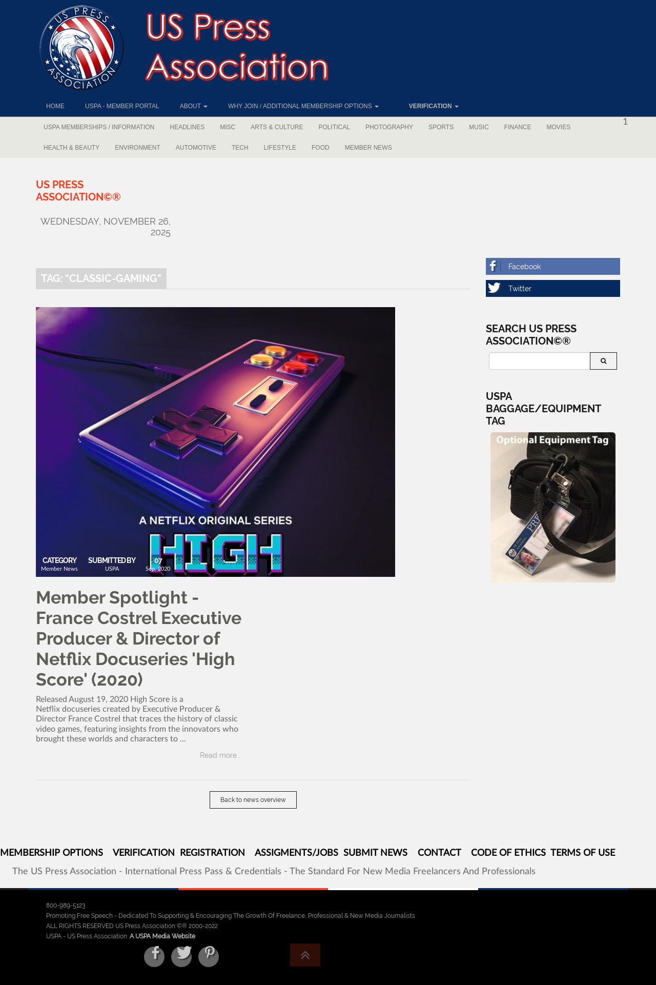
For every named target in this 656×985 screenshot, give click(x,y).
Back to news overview (253, 799)
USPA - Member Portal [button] (122, 106)
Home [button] (55, 106)
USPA (112, 569)
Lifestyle (280, 147)
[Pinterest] (208, 957)
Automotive (196, 147)
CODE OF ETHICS (508, 853)
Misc (227, 127)
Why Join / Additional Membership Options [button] (303, 106)
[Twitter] (553, 288)
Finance (517, 127)
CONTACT (439, 853)
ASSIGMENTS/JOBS (296, 853)
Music (479, 127)
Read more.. (220, 755)
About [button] (194, 106)
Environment (137, 147)
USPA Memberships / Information (99, 127)
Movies (559, 127)
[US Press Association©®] (78, 190)
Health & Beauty (71, 147)
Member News (368, 147)
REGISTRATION (212, 853)
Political (334, 127)
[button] (429, 106)
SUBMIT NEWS (375, 853)
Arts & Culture (277, 127)
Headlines (187, 127)
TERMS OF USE (582, 853)
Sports (441, 127)
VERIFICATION (144, 853)
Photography (389, 127)
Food (321, 147)
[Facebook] (553, 266)
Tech (240, 147)
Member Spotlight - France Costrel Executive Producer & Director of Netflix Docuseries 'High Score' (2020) (138, 638)
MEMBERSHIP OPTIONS (51, 853)
